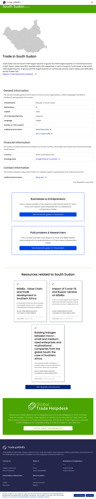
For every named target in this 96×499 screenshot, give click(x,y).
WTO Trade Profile (44, 134)
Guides (5, 482)
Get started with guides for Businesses (48, 214)
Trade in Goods (68, 468)
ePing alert (41, 177)
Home (35, 468)
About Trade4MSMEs (39, 471)
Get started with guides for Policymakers (48, 248)
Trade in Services (68, 471)
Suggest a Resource (9, 468)
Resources (6, 485)
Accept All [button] (90, 495)
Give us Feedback (8, 471)
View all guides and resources (48, 387)
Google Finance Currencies (48, 159)
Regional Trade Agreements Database (19, 74)
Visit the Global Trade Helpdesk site (48, 428)
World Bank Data (43, 129)
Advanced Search (39, 482)
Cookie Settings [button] (79, 495)
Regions (35, 485)
